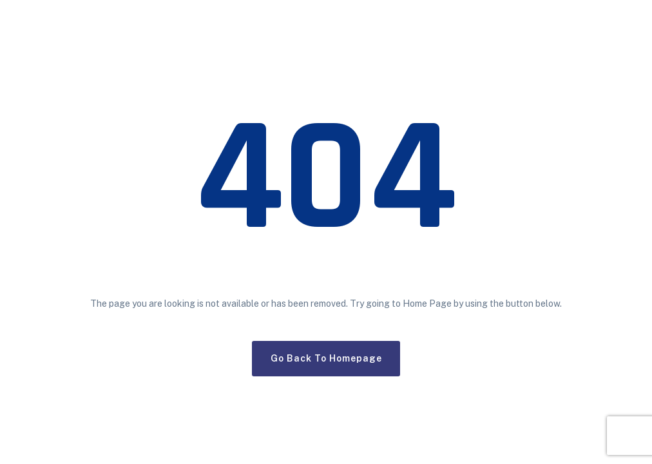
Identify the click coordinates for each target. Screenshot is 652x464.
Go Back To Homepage (326, 358)
